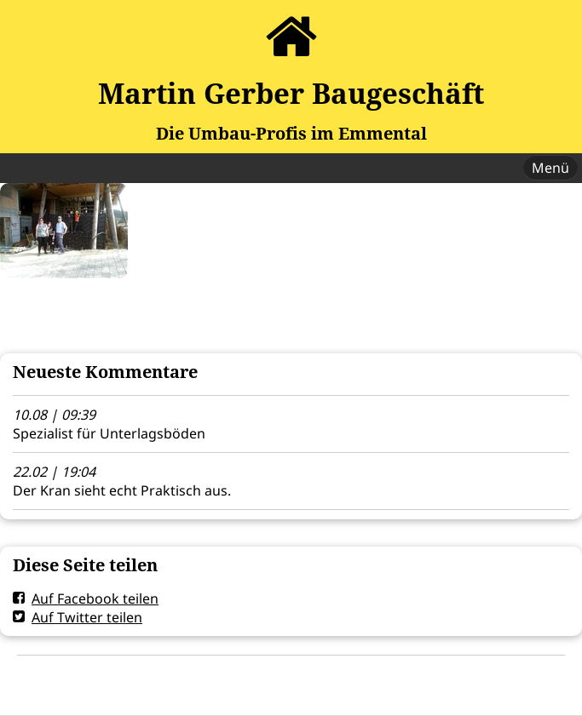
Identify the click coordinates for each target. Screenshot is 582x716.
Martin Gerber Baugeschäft (291, 93)
